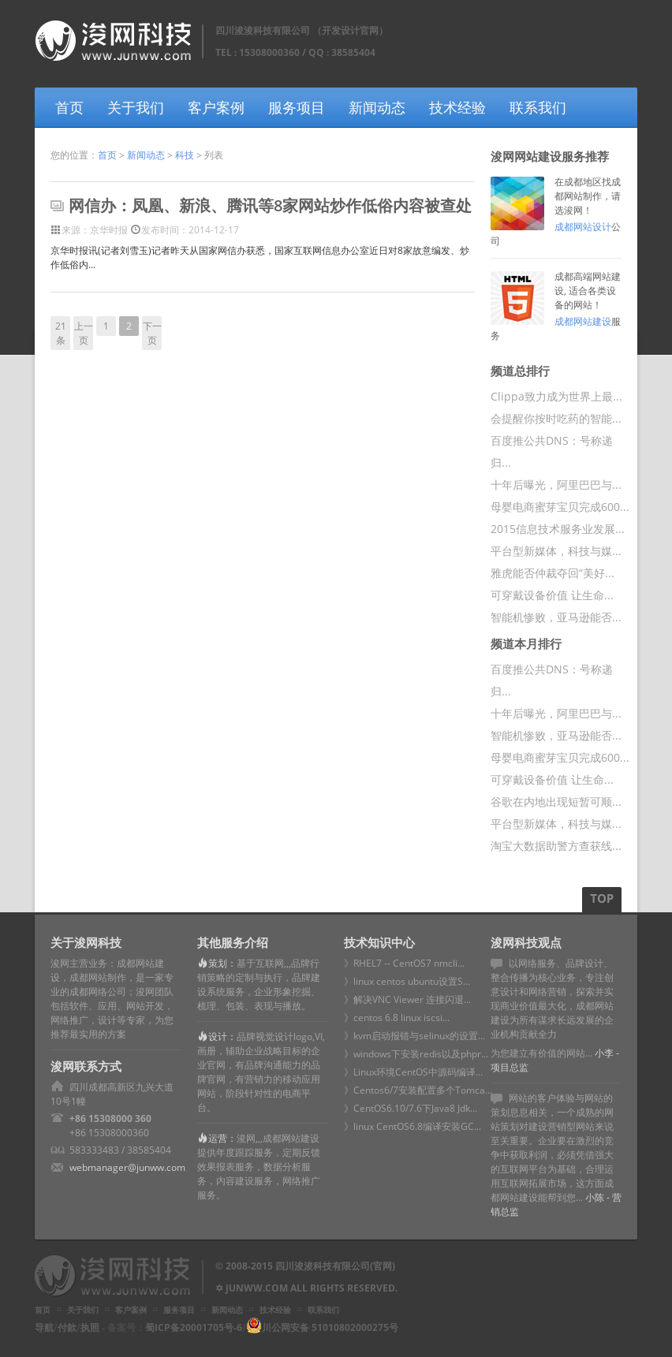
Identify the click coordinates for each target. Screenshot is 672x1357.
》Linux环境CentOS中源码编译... (413, 1072)
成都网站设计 (582, 226)
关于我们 (135, 107)
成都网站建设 (582, 321)
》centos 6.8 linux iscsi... (397, 1017)
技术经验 (457, 107)
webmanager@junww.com (127, 1167)
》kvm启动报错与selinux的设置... (414, 1035)
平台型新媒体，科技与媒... (556, 550)
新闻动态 (377, 107)
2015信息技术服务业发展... (558, 528)
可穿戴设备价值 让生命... (552, 594)
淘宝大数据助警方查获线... (556, 845)
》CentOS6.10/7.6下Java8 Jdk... (410, 1108)
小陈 (594, 1197)
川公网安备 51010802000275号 (330, 1327)
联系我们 (538, 107)
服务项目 (296, 107)
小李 (604, 1053)
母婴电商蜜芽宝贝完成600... (560, 506)
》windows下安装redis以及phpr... (416, 1054)
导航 (44, 1327)
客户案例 (216, 107)
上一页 (83, 333)
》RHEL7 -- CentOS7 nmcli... (404, 963)
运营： (222, 1138)
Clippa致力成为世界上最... (556, 396)
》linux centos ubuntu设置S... (407, 981)
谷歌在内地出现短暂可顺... (556, 801)
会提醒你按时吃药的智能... (556, 418)
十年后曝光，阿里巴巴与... (556, 484)
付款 (67, 1327)
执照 (89, 1327)
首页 (69, 107)
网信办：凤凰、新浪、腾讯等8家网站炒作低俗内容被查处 (270, 205)
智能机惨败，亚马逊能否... (556, 617)
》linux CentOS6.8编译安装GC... (412, 1126)
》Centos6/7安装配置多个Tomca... (418, 1090)
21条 (60, 333)
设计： (222, 1036)
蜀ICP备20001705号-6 (193, 1327)
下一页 (152, 333)
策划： (222, 963)
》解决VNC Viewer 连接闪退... (407, 999)
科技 (184, 155)
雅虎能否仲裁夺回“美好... (552, 572)
